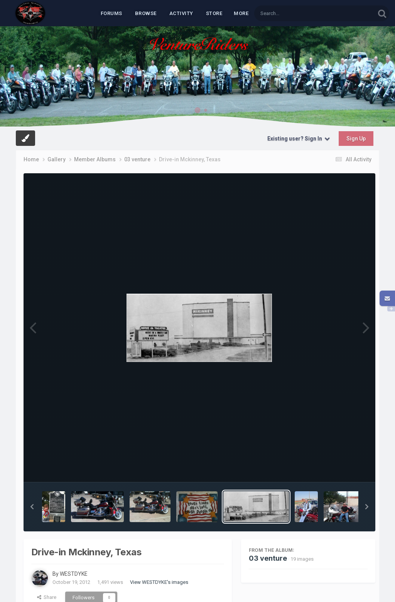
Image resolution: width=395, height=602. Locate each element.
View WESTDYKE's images (159, 582)
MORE (241, 13)
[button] (32, 506)
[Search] (294, 13)
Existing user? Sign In (298, 138)
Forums (111, 13)
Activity (181, 13)
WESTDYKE (74, 574)
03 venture (268, 558)
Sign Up (356, 138)
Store (214, 13)
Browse (146, 13)
